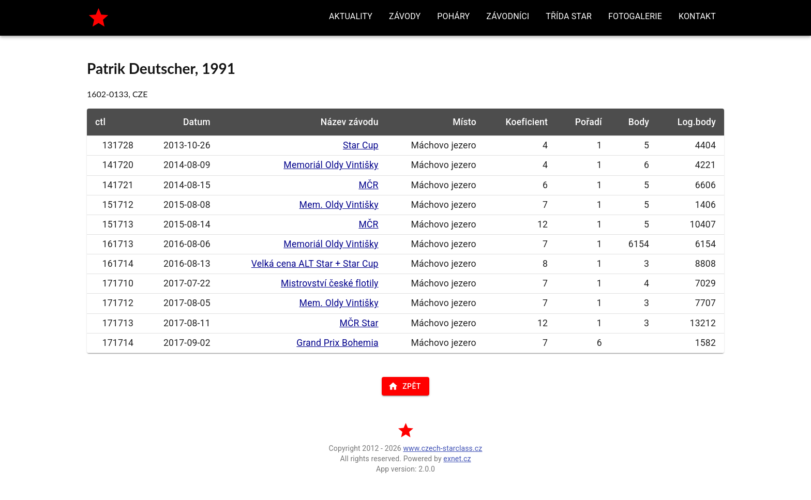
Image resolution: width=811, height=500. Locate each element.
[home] (98, 18)
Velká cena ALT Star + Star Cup (315, 264)
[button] (351, 16)
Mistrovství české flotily (330, 283)
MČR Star (358, 323)
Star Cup (361, 145)
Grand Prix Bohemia (337, 343)
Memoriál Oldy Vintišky (330, 165)
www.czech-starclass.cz (442, 448)
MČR (368, 185)
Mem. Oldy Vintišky (339, 205)
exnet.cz (457, 458)
